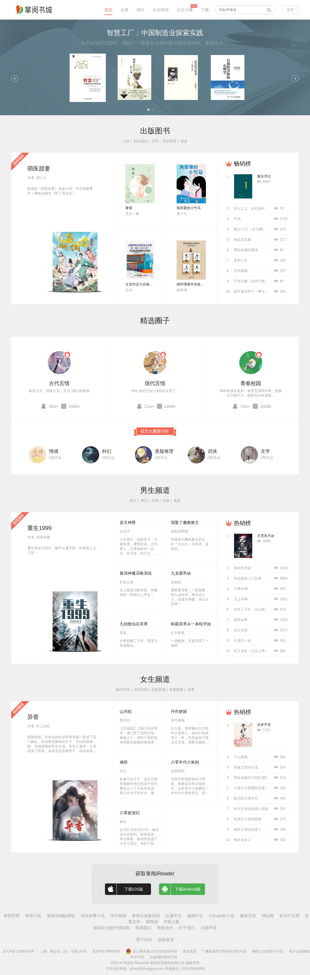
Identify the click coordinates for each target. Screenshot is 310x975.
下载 (205, 9)
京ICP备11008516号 (18, 951)
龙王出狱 (241, 630)
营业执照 (189, 951)
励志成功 (141, 141)
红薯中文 (174, 915)
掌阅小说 (33, 915)
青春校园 (250, 383)
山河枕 (126, 711)
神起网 (268, 915)
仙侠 (165, 501)
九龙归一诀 (242, 641)
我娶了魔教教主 (185, 522)
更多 (184, 141)
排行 (141, 9)
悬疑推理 (164, 451)
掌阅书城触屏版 (61, 915)
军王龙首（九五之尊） (251, 651)
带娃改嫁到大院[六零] (250, 778)
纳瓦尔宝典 (242, 240)
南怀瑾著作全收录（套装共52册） (203, 284)
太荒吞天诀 (265, 536)
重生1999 (39, 528)
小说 (126, 141)
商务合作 (165, 927)
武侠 (212, 451)
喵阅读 (152, 921)
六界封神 (241, 589)
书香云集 (171, 921)
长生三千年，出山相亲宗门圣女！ (260, 609)
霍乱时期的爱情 (246, 250)
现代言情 (155, 383)
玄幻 (132, 501)
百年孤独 (241, 271)
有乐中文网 (289, 915)
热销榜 (242, 523)
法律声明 (208, 927)
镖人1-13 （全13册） (250, 229)
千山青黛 (241, 757)
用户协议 (144, 939)
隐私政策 (166, 939)
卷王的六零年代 (246, 798)
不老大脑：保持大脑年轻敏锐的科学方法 (265, 281)
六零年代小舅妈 (185, 762)
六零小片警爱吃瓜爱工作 (253, 788)
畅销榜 (242, 163)
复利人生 (241, 260)
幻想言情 (158, 690)
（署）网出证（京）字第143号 (63, 951)
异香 (33, 717)
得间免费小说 (93, 915)
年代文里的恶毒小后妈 (251, 809)
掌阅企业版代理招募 (111, 927)
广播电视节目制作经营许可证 (224, 951)
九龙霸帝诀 (181, 573)
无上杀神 (241, 599)
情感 (53, 451)
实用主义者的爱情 (247, 819)
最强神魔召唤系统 (136, 573)
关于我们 (187, 927)
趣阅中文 (195, 915)
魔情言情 (248, 915)
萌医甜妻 (38, 168)
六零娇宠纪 (130, 813)
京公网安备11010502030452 (151, 951)
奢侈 (128, 208)
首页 (108, 9)
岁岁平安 (264, 725)
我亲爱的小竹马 (189, 208)
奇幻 (144, 501)
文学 (155, 141)
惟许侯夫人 (242, 840)
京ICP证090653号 (106, 951)
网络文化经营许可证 (267, 951)
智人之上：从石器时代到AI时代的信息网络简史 (270, 209)
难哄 (124, 762)
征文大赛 (185, 9)
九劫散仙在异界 (134, 624)
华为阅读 (118, 915)
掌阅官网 (11, 915)
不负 (237, 219)
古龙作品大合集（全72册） (146, 284)
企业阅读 (161, 9)
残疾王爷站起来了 (247, 830)
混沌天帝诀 (242, 568)
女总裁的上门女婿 (247, 578)
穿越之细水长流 (246, 767)
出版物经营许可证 (163, 957)
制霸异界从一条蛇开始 (191, 624)
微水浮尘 (264, 176)
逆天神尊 (128, 522)
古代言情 (59, 383)
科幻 (106, 451)
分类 (124, 9)
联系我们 (143, 927)
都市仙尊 (241, 620)
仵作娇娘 (179, 711)
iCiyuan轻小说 (221, 915)
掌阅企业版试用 (146, 915)
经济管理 (169, 141)
